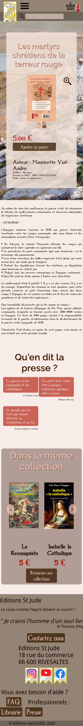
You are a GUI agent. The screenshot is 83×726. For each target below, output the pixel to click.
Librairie (11, 712)
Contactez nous (46, 637)
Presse (34, 712)
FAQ (13, 701)
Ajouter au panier (34, 147)
